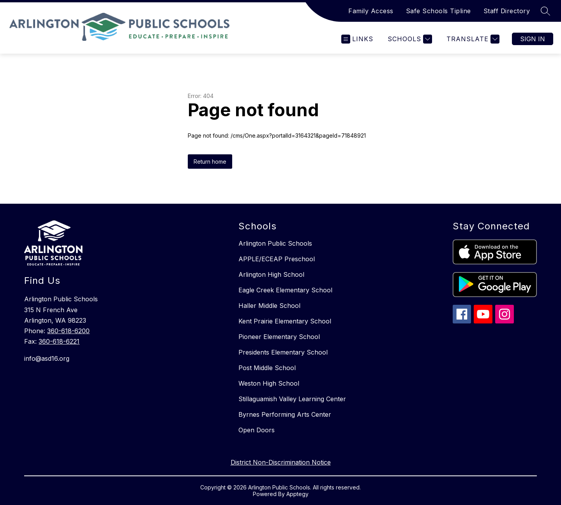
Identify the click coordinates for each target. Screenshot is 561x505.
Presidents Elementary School (283, 352)
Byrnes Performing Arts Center (284, 414)
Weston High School (268, 383)
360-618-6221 (59, 341)
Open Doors (256, 430)
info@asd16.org (46, 358)
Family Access (370, 11)
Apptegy (297, 494)
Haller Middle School (269, 305)
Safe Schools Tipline (438, 11)
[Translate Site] (472, 39)
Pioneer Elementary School (279, 337)
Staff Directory (506, 11)
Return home (210, 161)
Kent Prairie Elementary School (284, 321)
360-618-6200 (68, 331)
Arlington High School (271, 274)
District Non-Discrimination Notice (281, 462)
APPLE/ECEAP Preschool (276, 259)
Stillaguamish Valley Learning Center (292, 399)
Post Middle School (267, 368)
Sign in (532, 39)
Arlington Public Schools (275, 243)
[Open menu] (357, 39)
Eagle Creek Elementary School (285, 290)
